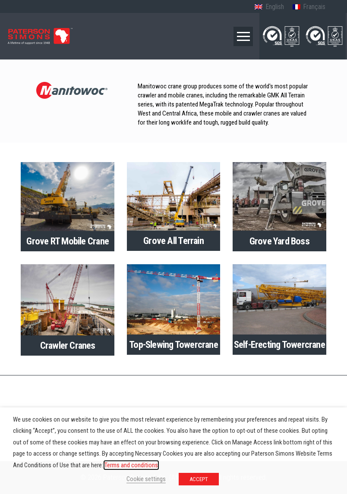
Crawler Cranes (67, 345)
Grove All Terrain (173, 240)
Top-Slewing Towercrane (173, 344)
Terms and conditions (131, 465)
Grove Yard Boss (279, 241)
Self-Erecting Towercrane (279, 344)
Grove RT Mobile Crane (67, 241)
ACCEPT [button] (198, 479)
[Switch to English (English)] (269, 7)
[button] (243, 36)
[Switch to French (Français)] (309, 7)
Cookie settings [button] (146, 479)
